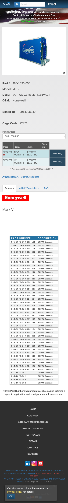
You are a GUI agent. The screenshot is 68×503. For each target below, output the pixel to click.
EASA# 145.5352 (31, 479)
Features (9, 188)
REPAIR (33, 441)
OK (11, 496)
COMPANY (33, 415)
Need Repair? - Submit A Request (20, 177)
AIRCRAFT (33, 422)
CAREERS (32, 454)
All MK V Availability (29, 188)
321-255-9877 (48, 473)
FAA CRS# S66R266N (12, 479)
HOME (33, 409)
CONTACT (33, 447)
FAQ (46, 188)
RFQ (52, 4)
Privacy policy (14, 491)
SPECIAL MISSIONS (32, 428)
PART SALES (33, 434)
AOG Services (27, 21)
